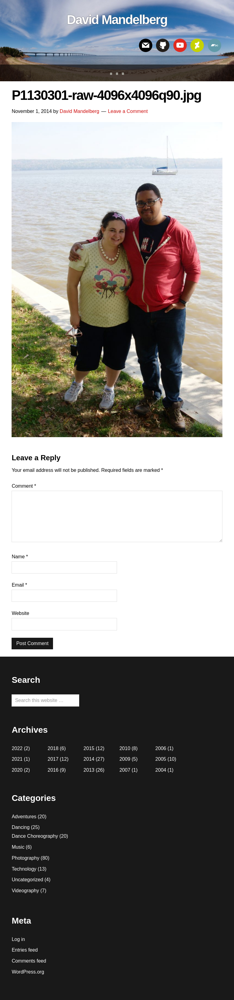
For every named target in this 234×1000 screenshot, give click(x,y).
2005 (160, 759)
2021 (17, 759)
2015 (88, 748)
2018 (53, 748)
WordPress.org (28, 971)
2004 (160, 770)
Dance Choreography (35, 836)
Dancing (21, 827)
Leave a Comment (128, 111)
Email (19, 585)
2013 (88, 770)
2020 (17, 770)
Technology (24, 869)
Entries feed (24, 950)
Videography (25, 890)
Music (18, 847)
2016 (53, 770)
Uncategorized (27, 879)
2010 (124, 748)
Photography (25, 858)
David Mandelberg (117, 19)
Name (20, 556)
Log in (18, 939)
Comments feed (29, 960)
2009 (124, 759)
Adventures (24, 816)
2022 (17, 748)
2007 (124, 770)
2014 (88, 759)
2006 (160, 748)
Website (20, 613)
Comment (24, 486)
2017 (53, 759)
